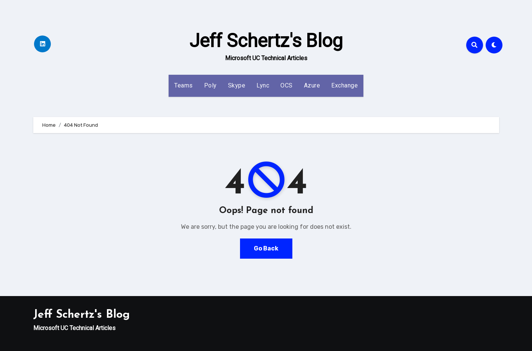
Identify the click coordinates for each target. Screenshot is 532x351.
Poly (210, 85)
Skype (237, 85)
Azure (312, 85)
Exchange (344, 85)
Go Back (266, 248)
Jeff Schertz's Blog (266, 41)
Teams (183, 85)
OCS (286, 85)
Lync (262, 85)
